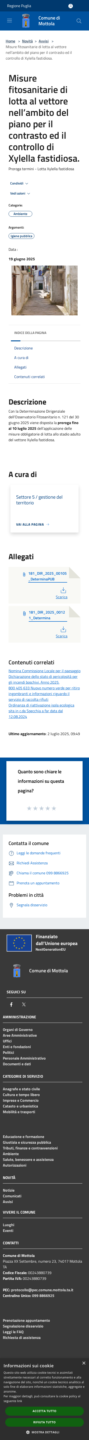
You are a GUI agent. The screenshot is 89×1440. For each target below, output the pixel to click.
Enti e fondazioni (17, 1047)
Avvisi (44, 41)
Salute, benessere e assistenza (28, 1159)
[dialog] (44, 1399)
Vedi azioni (21, 193)
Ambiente (11, 1154)
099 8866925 (43, 1295)
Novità (27, 41)
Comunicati (12, 1196)
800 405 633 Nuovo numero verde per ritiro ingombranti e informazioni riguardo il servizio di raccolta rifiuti (44, 693)
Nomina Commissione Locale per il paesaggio (44, 671)
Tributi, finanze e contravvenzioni (30, 1148)
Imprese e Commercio (21, 1100)
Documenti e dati (17, 1064)
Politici (8, 1052)
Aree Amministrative (20, 1035)
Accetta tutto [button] (44, 1411)
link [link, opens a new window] (19, 1401)
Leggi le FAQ (13, 1332)
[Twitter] (23, 1004)
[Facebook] (11, 1004)
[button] (45, 1432)
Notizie (8, 1190)
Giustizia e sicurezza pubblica (27, 1142)
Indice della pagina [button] (30, 332)
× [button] (83, 1363)
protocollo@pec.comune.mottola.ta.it (42, 1290)
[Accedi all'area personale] (70, 6)
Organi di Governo (18, 1029)
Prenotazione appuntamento (26, 1320)
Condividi (20, 183)
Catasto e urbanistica (20, 1106)
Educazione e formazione (23, 1136)
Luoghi (8, 1225)
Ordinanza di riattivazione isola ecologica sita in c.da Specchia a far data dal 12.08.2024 (41, 710)
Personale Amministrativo (24, 1058)
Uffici (7, 1041)
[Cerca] (79, 21)
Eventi (8, 1230)
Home (10, 41)
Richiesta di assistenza (22, 1337)
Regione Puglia (19, 6)
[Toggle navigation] (9, 20)
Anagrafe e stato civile (21, 1089)
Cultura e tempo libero (21, 1094)
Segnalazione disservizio (23, 1326)
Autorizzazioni (14, 1165)
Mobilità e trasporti (19, 1112)
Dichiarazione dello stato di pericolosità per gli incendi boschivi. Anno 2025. (43, 679)
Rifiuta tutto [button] (44, 1422)
